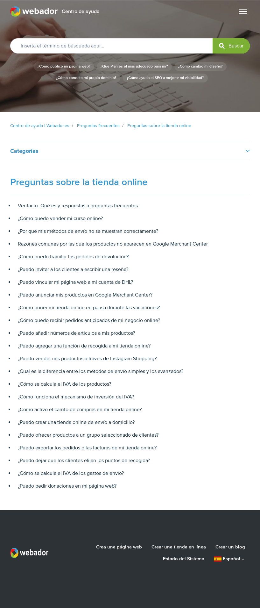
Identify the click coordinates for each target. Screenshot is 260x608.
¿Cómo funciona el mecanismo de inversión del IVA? (76, 397)
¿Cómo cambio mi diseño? (200, 66)
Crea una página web (119, 547)
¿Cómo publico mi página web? (64, 66)
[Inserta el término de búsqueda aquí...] (130, 46)
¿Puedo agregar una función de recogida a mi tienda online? (84, 346)
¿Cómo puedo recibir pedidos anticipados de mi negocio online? (89, 320)
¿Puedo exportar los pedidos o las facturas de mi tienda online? (87, 448)
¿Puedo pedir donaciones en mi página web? (67, 486)
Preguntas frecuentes (98, 125)
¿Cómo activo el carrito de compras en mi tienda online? (80, 409)
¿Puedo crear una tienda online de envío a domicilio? (76, 422)
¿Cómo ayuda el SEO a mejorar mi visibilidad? (165, 77)
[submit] (231, 46)
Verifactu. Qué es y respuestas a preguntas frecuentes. (78, 206)
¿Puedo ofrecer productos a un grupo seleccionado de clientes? (88, 435)
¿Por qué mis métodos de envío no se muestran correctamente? (88, 231)
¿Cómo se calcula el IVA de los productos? (64, 384)
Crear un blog (230, 547)
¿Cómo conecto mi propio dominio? (86, 77)
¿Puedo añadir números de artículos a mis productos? (76, 333)
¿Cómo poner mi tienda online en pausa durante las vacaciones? (89, 307)
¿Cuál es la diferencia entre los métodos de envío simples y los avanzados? (100, 371)
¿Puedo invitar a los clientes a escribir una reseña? (73, 269)
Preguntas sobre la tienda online (159, 125)
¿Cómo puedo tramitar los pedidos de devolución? (73, 257)
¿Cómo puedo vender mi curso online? (60, 218)
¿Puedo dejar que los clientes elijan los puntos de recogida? (84, 460)
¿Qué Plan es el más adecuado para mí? (134, 66)
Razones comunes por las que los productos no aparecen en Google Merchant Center (113, 244)
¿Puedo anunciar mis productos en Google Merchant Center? (85, 295)
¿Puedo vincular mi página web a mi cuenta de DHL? (75, 282)
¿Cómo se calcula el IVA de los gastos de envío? (71, 473)
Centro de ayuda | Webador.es (39, 125)
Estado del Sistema (183, 559)
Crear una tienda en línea (178, 547)
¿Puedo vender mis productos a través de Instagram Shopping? (87, 358)
